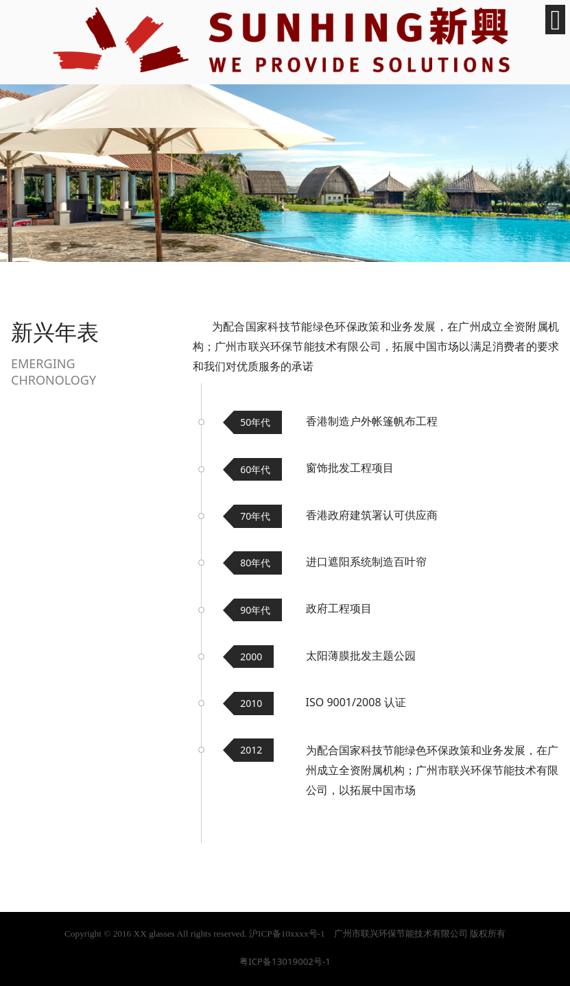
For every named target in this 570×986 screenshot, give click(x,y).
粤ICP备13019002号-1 (285, 961)
